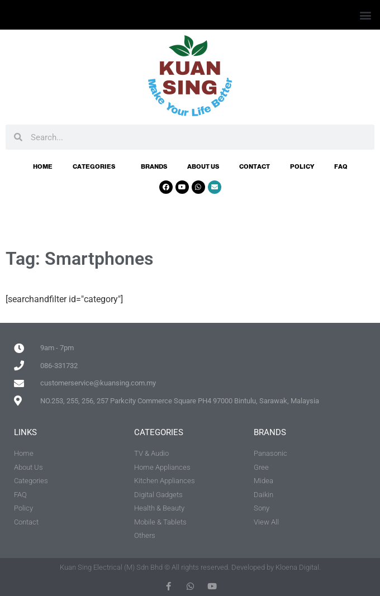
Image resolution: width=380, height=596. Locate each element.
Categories (97, 166)
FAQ (341, 166)
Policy (302, 166)
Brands (154, 166)
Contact (254, 166)
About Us (203, 166)
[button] (365, 15)
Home (43, 166)
